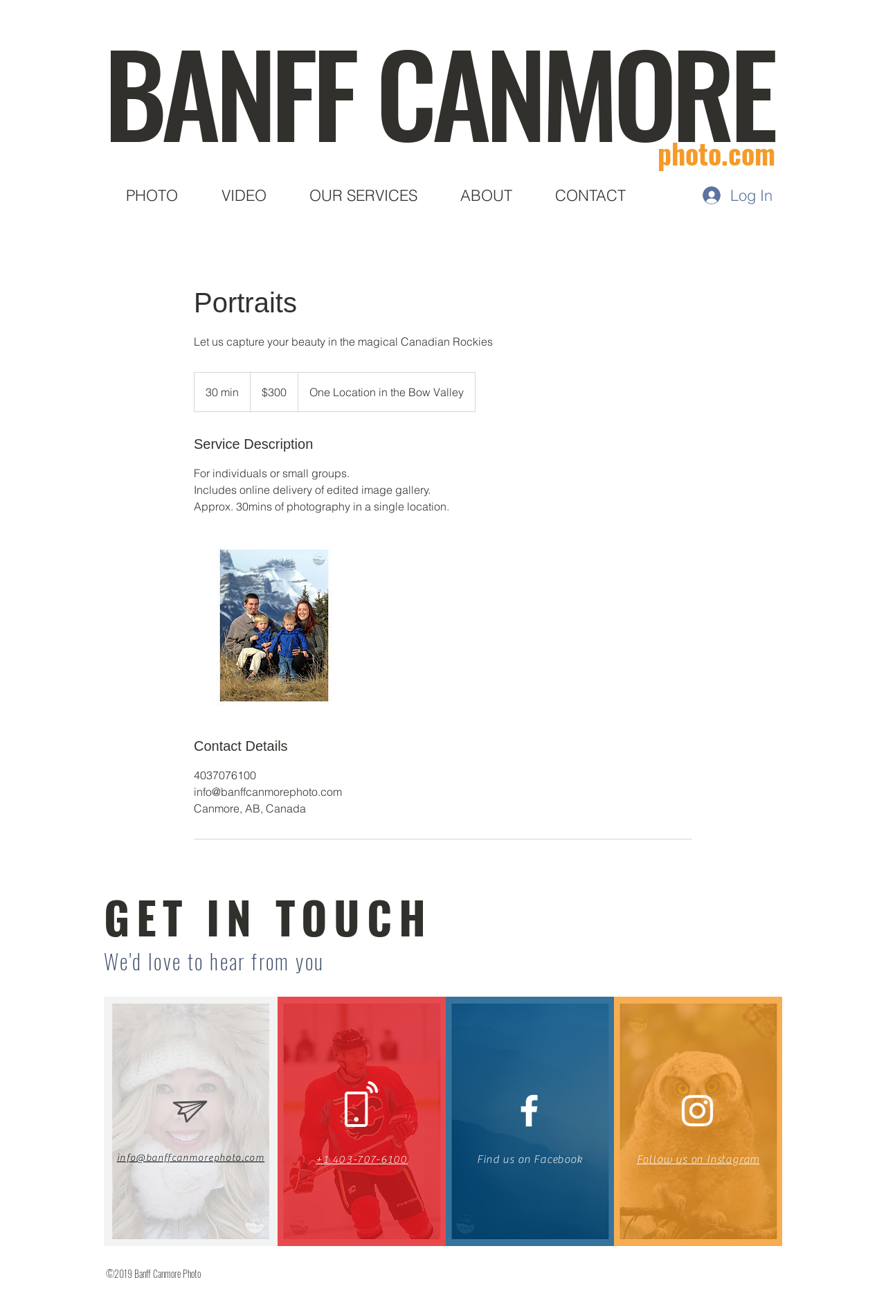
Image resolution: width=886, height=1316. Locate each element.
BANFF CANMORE (438, 90)
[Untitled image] (274, 625)
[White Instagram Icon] (697, 1111)
